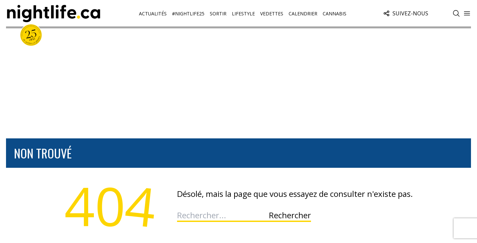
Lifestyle (243, 13)
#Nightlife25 (188, 13)
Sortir (218, 13)
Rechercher (290, 215)
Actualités (153, 13)
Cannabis (334, 13)
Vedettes (271, 13)
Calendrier (303, 13)
